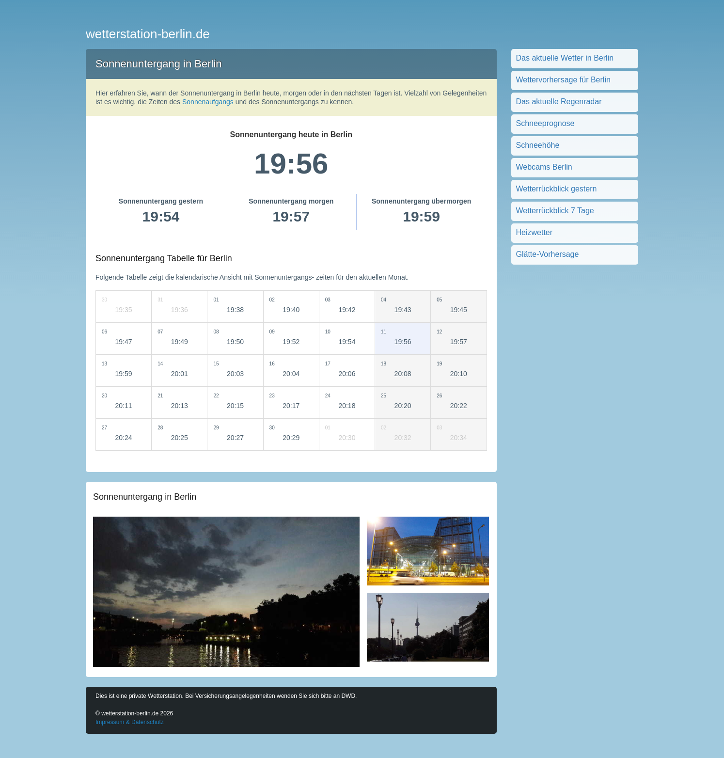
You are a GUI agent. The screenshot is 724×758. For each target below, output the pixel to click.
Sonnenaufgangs (208, 102)
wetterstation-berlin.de (148, 34)
